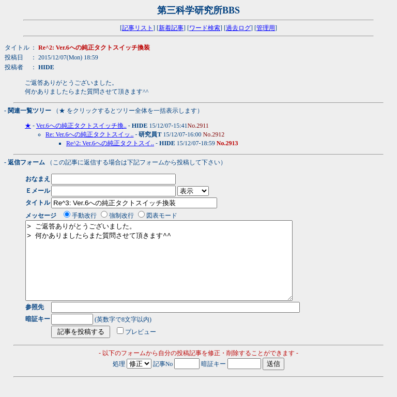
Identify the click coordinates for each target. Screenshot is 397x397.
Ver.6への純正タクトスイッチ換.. (81, 125)
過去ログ (238, 28)
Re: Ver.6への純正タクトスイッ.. (89, 134)
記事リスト (137, 28)
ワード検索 (204, 28)
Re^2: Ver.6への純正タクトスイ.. (110, 143)
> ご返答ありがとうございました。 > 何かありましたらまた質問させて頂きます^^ (175, 268)
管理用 (265, 28)
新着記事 (171, 28)
